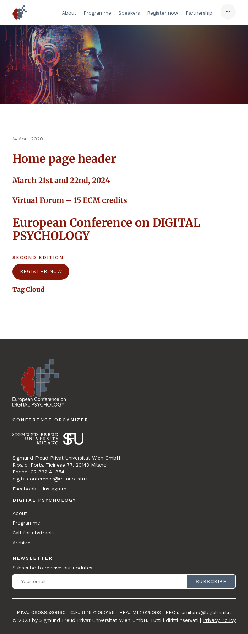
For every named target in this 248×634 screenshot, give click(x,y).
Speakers (129, 13)
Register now (162, 13)
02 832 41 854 (47, 471)
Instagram (54, 488)
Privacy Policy (219, 620)
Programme (97, 13)
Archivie (21, 543)
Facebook (24, 488)
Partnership (198, 13)
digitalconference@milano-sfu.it (51, 479)
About (69, 13)
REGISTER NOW (41, 271)
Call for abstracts (33, 533)
